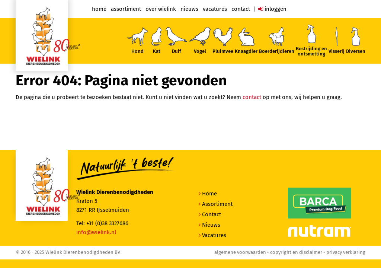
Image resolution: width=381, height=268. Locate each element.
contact (252, 97)
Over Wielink (160, 9)
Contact (240, 9)
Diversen (355, 40)
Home (99, 9)
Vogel (200, 40)
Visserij (337, 40)
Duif (176, 40)
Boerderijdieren (276, 40)
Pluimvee (222, 40)
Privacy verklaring (345, 252)
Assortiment (126, 9)
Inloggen (272, 9)
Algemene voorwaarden (240, 252)
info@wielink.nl (96, 232)
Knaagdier (246, 41)
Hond (137, 40)
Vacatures (215, 9)
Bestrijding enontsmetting (311, 41)
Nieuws (189, 9)
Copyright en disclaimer (296, 252)
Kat (156, 40)
